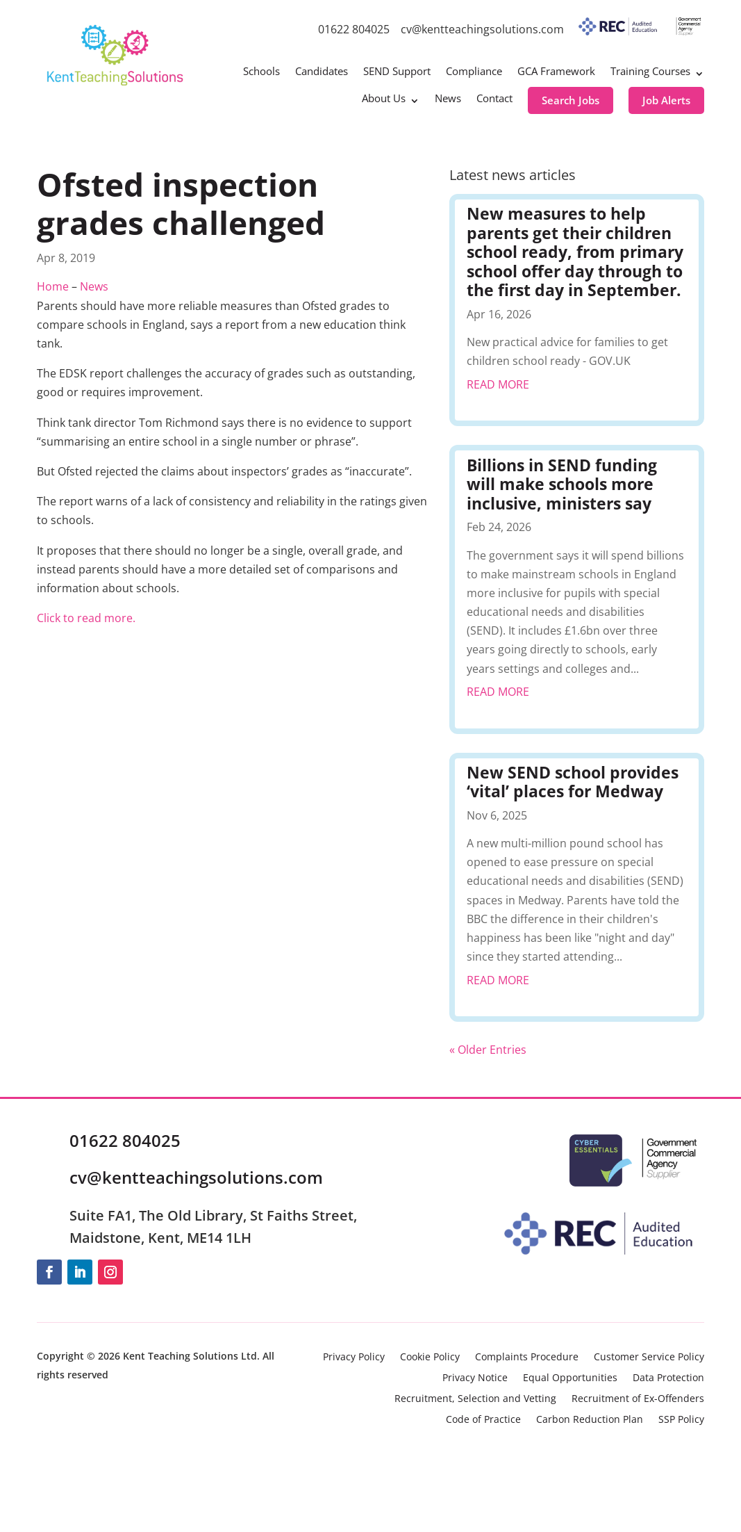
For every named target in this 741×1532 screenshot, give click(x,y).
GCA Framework (556, 72)
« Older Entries (487, 1049)
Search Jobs (570, 100)
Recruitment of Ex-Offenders (638, 1399)
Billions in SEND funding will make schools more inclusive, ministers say (562, 484)
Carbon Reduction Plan (589, 1420)
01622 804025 (354, 29)
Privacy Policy (354, 1357)
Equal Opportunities (570, 1378)
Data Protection (668, 1378)
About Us (384, 99)
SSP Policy (681, 1420)
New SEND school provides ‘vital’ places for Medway (572, 782)
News (448, 99)
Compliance (474, 72)
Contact (494, 99)
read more (498, 384)
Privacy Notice (475, 1378)
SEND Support (397, 72)
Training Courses (650, 72)
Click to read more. (86, 618)
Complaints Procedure (526, 1357)
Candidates (321, 72)
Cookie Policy (430, 1357)
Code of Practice (483, 1420)
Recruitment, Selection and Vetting (475, 1399)
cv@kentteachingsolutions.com (482, 29)
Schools (261, 72)
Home (53, 286)
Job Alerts (666, 100)
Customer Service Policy (649, 1357)
